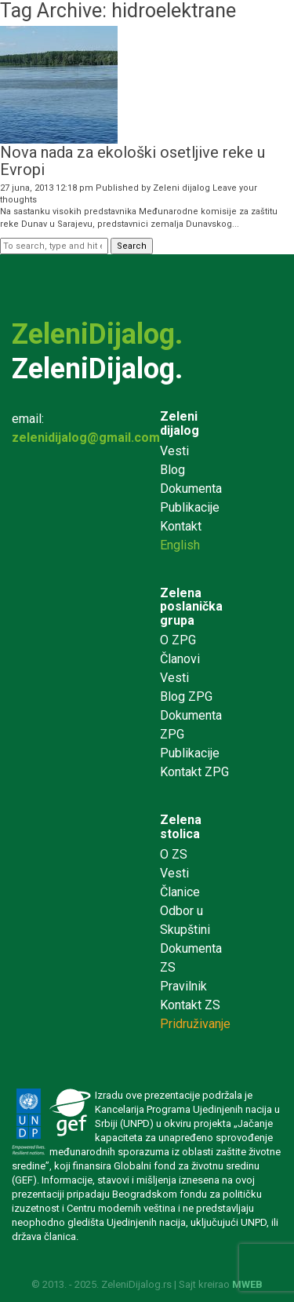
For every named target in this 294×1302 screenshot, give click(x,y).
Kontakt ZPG (194, 771)
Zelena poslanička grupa (191, 606)
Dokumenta (191, 488)
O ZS (173, 854)
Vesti (174, 450)
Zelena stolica (180, 826)
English (180, 545)
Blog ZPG (186, 696)
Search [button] (132, 246)
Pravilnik (183, 986)
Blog (172, 469)
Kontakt (180, 526)
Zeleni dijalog (181, 188)
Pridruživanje (195, 1023)
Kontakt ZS (190, 1004)
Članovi (180, 658)
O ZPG (178, 640)
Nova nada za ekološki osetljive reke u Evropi (132, 161)
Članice (180, 891)
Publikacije (190, 507)
